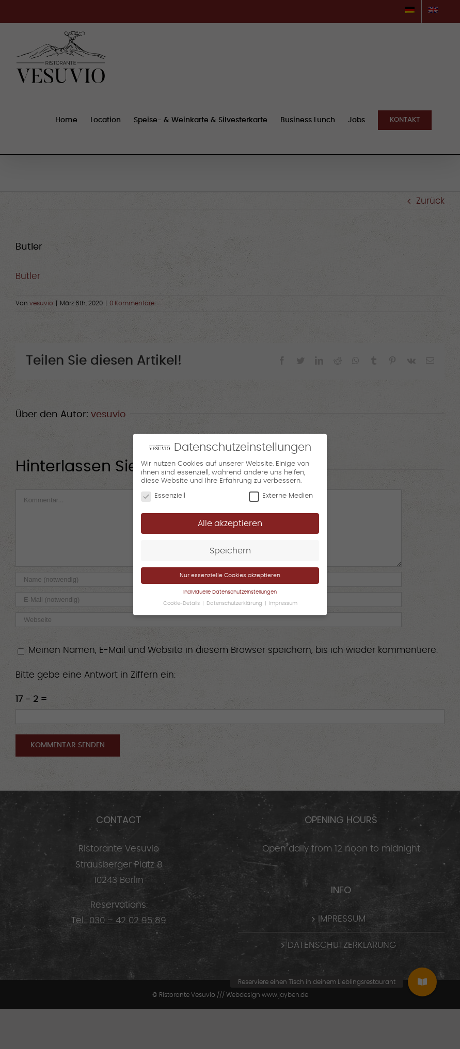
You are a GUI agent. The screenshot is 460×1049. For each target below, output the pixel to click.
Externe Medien (281, 496)
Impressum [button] (283, 603)
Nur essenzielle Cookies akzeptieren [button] (230, 575)
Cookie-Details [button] (182, 603)
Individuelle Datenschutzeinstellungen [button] (230, 592)
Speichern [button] (230, 551)
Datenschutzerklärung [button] (235, 603)
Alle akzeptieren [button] (230, 523)
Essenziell (163, 496)
